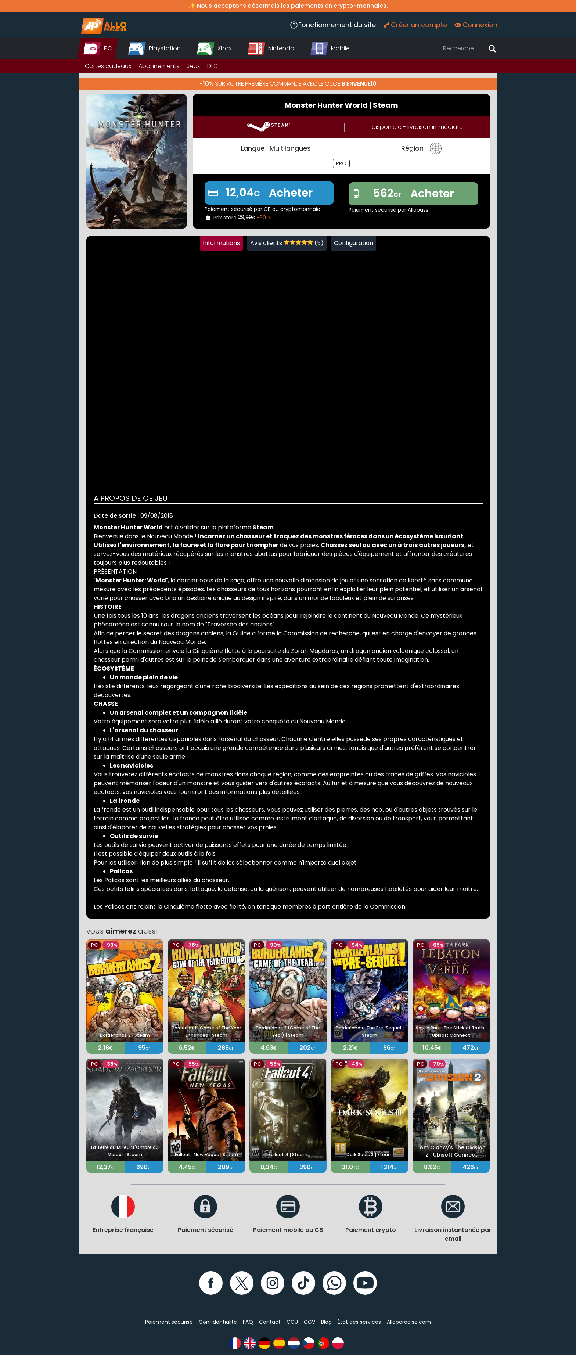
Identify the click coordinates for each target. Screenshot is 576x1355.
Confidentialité (218, 1322)
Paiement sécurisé (169, 1322)
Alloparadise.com (409, 1322)
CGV (309, 1322)
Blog (326, 1322)
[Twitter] (241, 1283)
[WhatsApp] (334, 1283)
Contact (270, 1322)
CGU (292, 1322)
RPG (341, 163)
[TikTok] (303, 1283)
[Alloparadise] (103, 25)
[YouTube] (365, 1283)
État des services (359, 1322)
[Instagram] (272, 1283)
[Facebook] (211, 1283)
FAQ (248, 1322)
